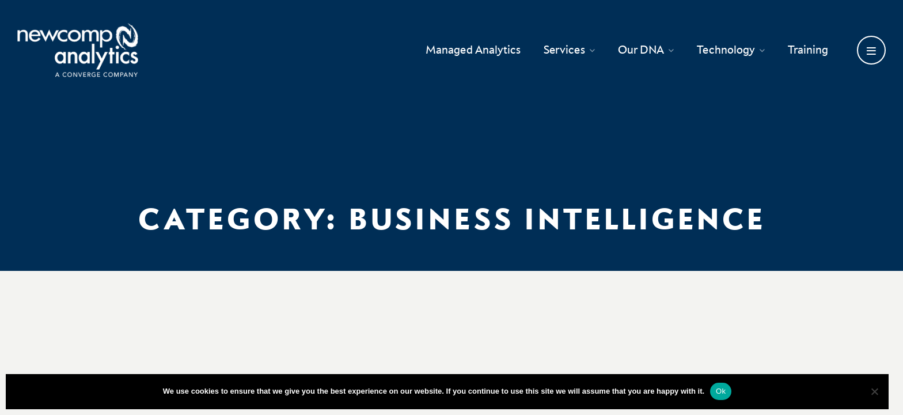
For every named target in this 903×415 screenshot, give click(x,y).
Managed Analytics (473, 49)
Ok (721, 391)
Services (569, 49)
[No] (874, 391)
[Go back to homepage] (77, 50)
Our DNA (646, 49)
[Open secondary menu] (871, 50)
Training (808, 49)
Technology (731, 49)
